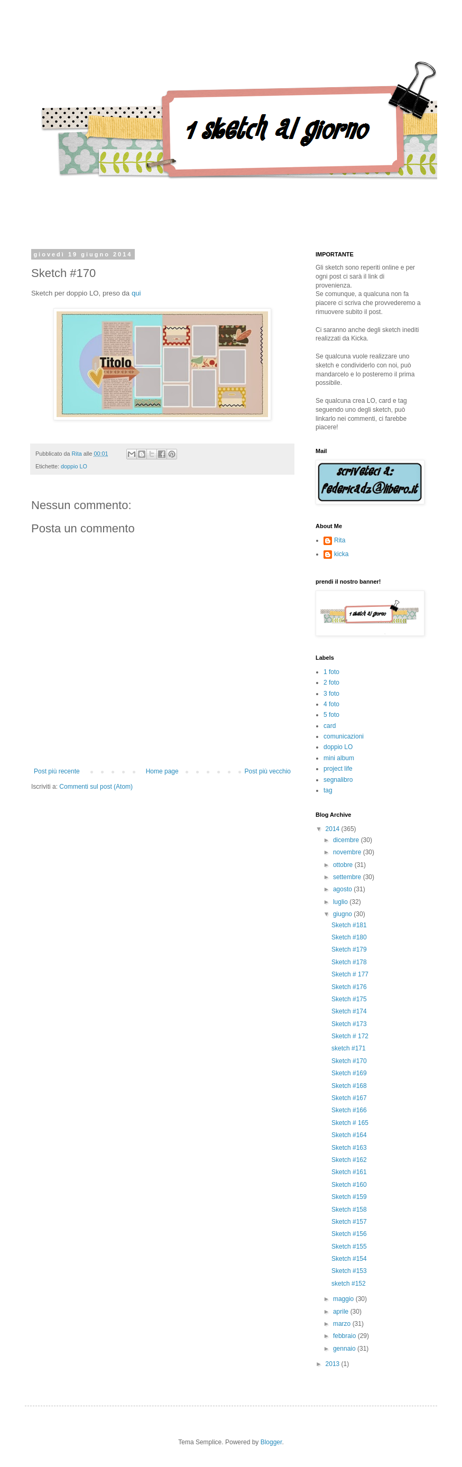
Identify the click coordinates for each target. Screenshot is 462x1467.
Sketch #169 (349, 1073)
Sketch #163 (349, 1147)
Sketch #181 (349, 925)
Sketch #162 (349, 1160)
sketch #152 (348, 1283)
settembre (348, 877)
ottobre (344, 865)
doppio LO (74, 466)
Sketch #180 (349, 937)
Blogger (271, 1442)
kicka (341, 554)
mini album (339, 758)
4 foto (331, 704)
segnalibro (338, 779)
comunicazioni (344, 736)
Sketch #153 (349, 1271)
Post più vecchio (268, 771)
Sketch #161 (349, 1172)
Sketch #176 (349, 987)
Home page (162, 771)
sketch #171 (348, 1048)
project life (338, 768)
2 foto (331, 682)
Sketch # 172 (349, 1036)
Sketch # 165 (349, 1123)
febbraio (345, 1336)
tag (328, 790)
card (330, 726)
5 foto (331, 714)
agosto (343, 889)
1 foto (331, 672)
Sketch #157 (349, 1221)
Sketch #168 (349, 1086)
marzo (343, 1323)
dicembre (347, 840)
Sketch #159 (349, 1197)
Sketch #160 (349, 1184)
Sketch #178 (349, 962)
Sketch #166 (349, 1110)
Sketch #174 (349, 1011)
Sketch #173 (349, 1024)
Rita (339, 540)
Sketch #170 (349, 1061)
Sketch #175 (349, 999)
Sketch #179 (349, 949)
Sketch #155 (349, 1246)
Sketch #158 (349, 1209)
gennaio (345, 1348)
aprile (341, 1311)
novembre (348, 852)
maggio (344, 1299)
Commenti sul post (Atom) (96, 786)
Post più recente (57, 771)
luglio (341, 902)
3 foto (331, 693)
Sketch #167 (349, 1098)
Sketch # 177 (349, 974)
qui (136, 293)
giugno (343, 914)
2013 (333, 1364)
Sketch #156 (349, 1234)
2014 (333, 829)
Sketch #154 (349, 1258)
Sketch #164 (349, 1135)
